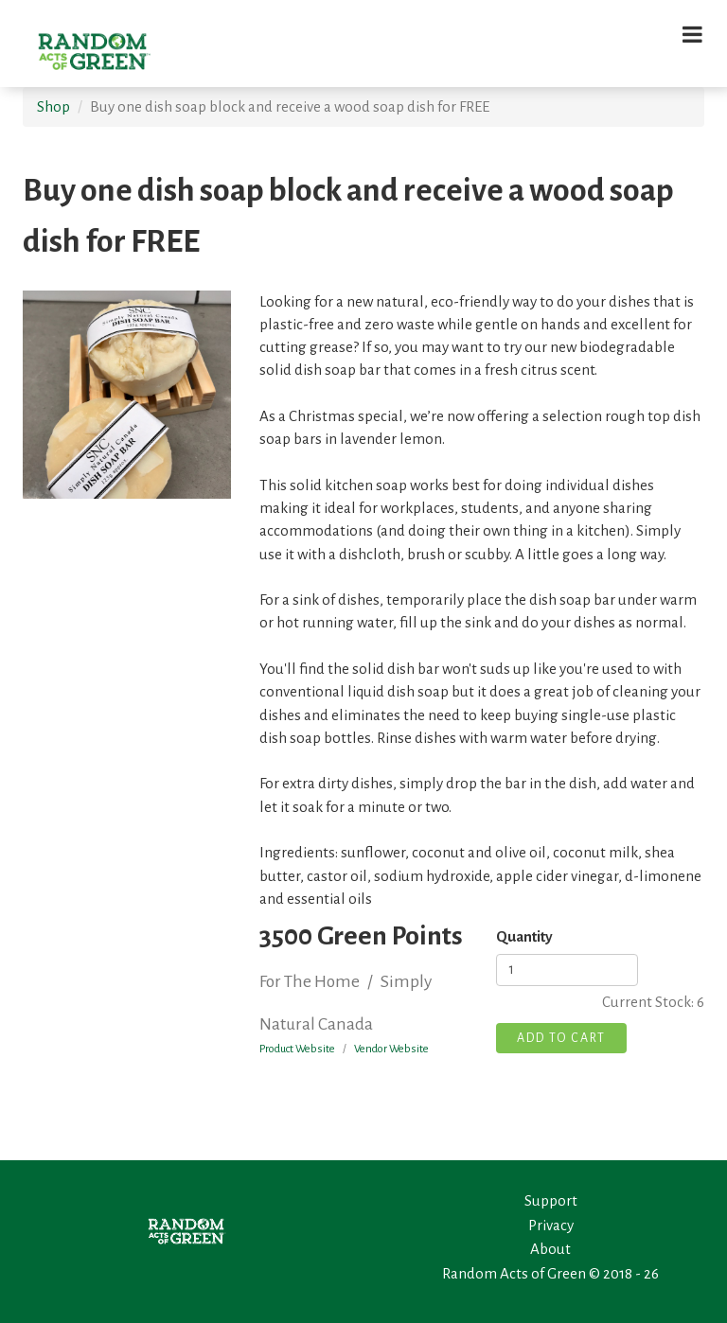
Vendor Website (391, 1049)
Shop (53, 106)
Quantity (524, 936)
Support (550, 1200)
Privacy (551, 1225)
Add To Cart (561, 1038)
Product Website (297, 1049)
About (550, 1249)
